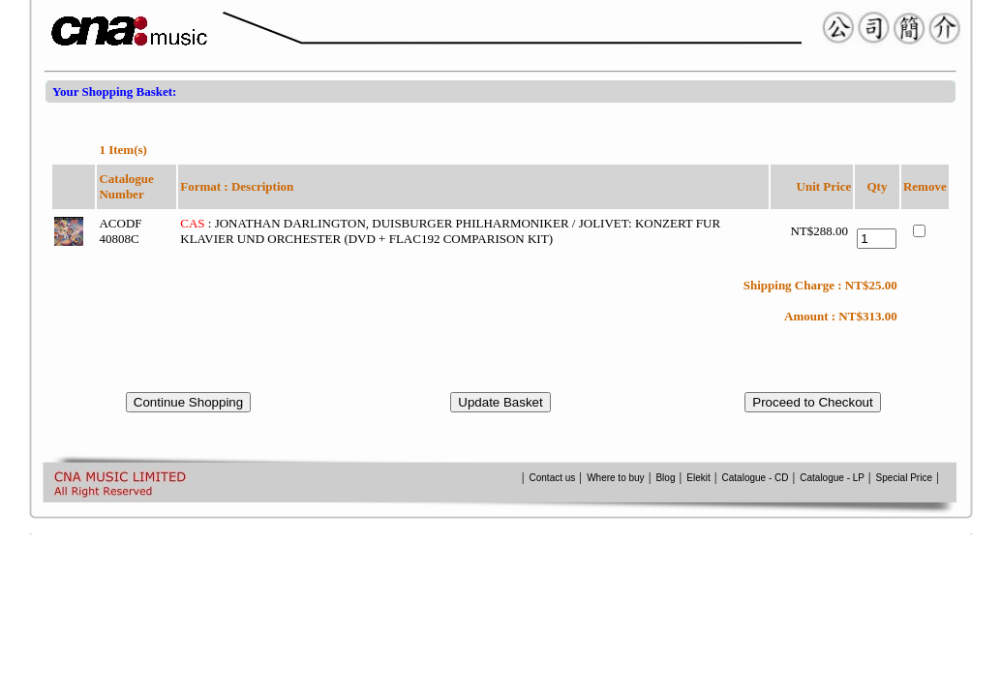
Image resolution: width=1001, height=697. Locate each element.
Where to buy (615, 477)
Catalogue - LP (832, 477)
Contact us (554, 477)
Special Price (904, 477)
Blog (665, 477)
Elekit (698, 477)
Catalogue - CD (755, 477)
